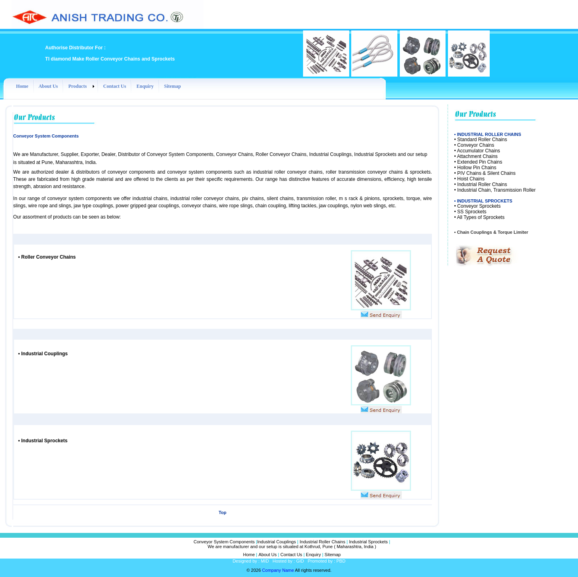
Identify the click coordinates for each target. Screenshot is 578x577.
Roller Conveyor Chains (47, 257)
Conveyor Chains (475, 145)
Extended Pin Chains (479, 162)
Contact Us (291, 554)
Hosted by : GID (288, 561)
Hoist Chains (470, 179)
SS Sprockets (471, 212)
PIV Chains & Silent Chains (486, 173)
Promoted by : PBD (326, 561)
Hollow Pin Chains (476, 167)
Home (248, 554)
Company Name (278, 570)
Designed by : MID (250, 561)
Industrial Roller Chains (482, 184)
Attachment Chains (477, 156)
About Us (267, 554)
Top (222, 512)
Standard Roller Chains (482, 139)
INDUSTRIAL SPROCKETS (484, 200)
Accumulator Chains (478, 151)
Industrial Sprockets (42, 440)
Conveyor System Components (223, 541)
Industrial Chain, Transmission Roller (496, 190)
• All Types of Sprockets (479, 217)
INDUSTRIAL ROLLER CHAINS (489, 134)
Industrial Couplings (276, 541)
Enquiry (313, 554)
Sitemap (333, 554)
